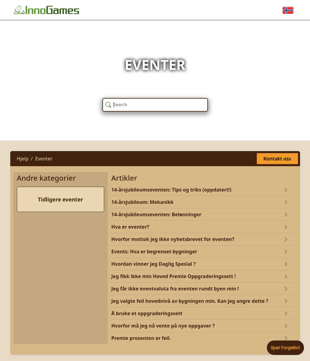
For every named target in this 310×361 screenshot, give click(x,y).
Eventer (43, 158)
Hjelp (23, 158)
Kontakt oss (277, 158)
